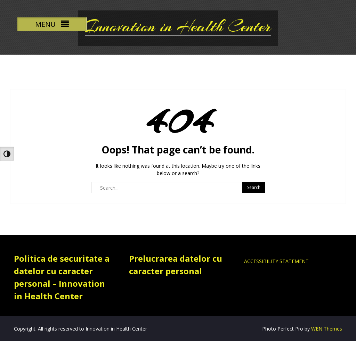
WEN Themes (326, 328)
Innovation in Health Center (178, 26)
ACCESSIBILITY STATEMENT (276, 261)
